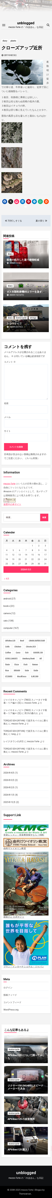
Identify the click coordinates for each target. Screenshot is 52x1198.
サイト (7, 431)
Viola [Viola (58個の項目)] (27, 670)
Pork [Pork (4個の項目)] (25, 664)
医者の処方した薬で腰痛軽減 (23, 259)
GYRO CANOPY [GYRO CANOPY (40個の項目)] (11, 658)
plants (13, 41)
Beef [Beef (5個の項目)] (22, 641)
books (6, 606)
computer (8, 628)
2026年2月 (8, 787)
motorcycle (21, 318)
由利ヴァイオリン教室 (26, 844)
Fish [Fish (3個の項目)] (26, 653)
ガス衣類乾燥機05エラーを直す (24, 291)
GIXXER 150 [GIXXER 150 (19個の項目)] (38, 653)
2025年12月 (9, 802)
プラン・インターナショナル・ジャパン (26, 944)
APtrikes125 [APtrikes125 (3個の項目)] (10, 641)
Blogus (38, 1190)
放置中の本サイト (12, 501)
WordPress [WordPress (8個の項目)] (21, 676)
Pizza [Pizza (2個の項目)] (16, 664)
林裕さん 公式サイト (26, 885)
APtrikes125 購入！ (19, 1149)
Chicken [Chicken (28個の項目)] (17, 647)
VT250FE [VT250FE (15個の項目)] (8, 676)
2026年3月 (8, 780)
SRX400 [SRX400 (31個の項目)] (17, 670)
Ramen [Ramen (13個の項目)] (35, 664)
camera (7, 613)
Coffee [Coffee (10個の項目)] (8, 653)
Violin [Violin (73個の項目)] (36, 670)
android (7, 598)
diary (4, 41)
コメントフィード (12, 1002)
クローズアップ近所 (21, 47)
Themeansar (25, 1193)
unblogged (25, 23)
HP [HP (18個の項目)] (41, 658)
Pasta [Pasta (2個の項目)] (7, 664)
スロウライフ (14, 323)
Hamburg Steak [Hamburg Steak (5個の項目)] (28, 658)
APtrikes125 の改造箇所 (21, 1119)
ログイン (7, 987)
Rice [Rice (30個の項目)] (7, 670)
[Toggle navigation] (4, 25)
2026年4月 (8, 772)
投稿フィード (10, 995)
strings (33, 318)
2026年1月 (8, 794)
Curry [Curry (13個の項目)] (18, 653)
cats (5, 620)
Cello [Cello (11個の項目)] (7, 647)
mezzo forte (9, 483)
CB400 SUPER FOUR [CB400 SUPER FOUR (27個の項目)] (37, 641)
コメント (10, 362)
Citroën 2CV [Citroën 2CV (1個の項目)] (31, 647)
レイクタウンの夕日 (13, 741)
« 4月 (6, 578)
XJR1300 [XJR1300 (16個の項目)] (34, 676)
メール (7, 417)
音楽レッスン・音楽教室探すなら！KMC (26, 830)
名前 (6, 403)
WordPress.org (11, 1009)
